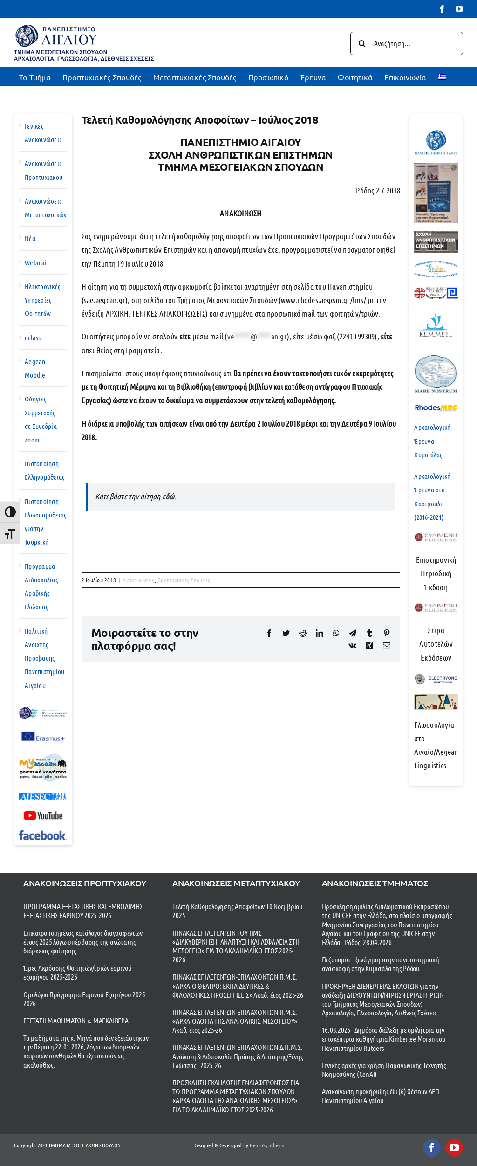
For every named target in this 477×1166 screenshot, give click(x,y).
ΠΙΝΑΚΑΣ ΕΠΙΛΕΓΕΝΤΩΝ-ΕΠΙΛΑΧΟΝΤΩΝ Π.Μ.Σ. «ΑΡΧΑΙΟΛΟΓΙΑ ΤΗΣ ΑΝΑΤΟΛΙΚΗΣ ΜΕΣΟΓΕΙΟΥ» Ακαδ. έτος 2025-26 (234, 1020)
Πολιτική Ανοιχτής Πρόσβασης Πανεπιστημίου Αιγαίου (44, 658)
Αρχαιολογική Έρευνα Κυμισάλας (432, 440)
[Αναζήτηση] (362, 43)
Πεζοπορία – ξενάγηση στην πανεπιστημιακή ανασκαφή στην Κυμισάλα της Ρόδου (380, 964)
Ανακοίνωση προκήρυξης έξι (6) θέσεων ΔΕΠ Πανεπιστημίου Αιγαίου (380, 1095)
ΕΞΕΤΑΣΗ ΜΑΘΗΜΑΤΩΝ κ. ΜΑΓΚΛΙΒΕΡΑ (76, 1020)
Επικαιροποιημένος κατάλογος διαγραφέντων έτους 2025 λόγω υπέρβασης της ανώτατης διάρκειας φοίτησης (82, 941)
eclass (33, 337)
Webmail (37, 262)
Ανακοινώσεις (138, 580)
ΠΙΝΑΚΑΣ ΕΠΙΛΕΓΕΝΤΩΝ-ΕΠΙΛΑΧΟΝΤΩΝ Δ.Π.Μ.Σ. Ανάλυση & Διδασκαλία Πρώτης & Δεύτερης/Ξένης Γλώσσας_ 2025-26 (237, 1055)
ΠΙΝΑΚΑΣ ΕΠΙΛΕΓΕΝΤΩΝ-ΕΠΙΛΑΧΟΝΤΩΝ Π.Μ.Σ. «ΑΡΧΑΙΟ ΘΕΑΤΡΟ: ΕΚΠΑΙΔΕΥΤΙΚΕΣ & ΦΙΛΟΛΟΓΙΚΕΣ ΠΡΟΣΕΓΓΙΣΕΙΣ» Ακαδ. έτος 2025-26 (237, 985)
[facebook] (432, 1148)
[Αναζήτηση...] (406, 43)
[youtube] (454, 1148)
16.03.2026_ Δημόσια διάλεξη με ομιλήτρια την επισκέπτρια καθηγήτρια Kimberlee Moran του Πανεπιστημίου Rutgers (384, 1038)
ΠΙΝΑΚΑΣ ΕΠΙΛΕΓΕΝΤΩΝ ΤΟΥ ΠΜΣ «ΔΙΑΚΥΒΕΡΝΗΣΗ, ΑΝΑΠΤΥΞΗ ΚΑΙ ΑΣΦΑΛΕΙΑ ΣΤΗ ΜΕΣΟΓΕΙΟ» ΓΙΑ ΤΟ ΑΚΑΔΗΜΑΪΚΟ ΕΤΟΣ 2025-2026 (235, 946)
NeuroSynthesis (267, 1145)
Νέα (30, 238)
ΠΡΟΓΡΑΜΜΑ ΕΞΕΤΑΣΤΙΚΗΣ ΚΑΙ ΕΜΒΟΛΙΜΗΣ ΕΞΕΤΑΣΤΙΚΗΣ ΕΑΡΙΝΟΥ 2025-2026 (83, 910)
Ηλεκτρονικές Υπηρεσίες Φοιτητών (42, 299)
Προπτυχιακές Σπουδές (183, 580)
